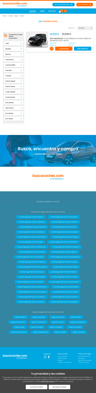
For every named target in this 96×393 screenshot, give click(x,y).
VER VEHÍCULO (82, 49)
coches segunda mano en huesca (32, 262)
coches (10, 16)
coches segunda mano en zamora (31, 302)
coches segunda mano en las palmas (32, 267)
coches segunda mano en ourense (30, 282)
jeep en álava (20, 317)
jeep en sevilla (60, 332)
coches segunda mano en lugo (31, 272)
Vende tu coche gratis (64, 362)
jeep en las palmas (78, 322)
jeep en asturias (58, 317)
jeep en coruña (58, 322)
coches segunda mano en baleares (64, 232)
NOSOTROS (52, 11)
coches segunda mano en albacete (63, 217)
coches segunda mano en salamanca (32, 287)
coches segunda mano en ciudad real (31, 247)
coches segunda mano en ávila (64, 227)
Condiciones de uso (84, 356)
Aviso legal (81, 358)
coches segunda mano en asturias (33, 227)
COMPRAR (32, 11)
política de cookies (47, 381)
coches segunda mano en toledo (65, 292)
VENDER (42, 11)
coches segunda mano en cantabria (63, 242)
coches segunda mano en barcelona (32, 237)
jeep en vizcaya (78, 332)
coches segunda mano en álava (31, 217)
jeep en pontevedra (19, 332)
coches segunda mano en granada (29, 257)
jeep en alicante (39, 317)
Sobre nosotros (62, 358)
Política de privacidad (84, 360)
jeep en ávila (76, 317)
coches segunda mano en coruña (32, 252)
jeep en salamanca (40, 332)
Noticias (60, 360)
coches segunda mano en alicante (32, 222)
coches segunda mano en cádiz (31, 242)
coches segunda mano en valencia (31, 297)
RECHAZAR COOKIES (59, 387)
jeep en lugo (19, 327)
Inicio (4, 16)
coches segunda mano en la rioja (64, 262)
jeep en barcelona (18, 322)
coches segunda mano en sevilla (66, 287)
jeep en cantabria (38, 322)
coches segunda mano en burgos (65, 237)
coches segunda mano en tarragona (32, 292)
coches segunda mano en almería (64, 222)
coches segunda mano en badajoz (31, 232)
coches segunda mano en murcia (64, 277)
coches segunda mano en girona (64, 252)
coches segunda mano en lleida (66, 267)
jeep (16, 16)
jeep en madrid (37, 327)
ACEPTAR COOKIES (36, 387)
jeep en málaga (56, 327)
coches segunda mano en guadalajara (65, 257)
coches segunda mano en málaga (32, 277)
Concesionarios (62, 356)
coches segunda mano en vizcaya (65, 297)
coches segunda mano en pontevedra (64, 282)
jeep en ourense (75, 327)
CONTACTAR (63, 49)
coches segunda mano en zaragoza (64, 302)
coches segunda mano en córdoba (66, 247)
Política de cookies (83, 362)
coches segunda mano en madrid (63, 272)
